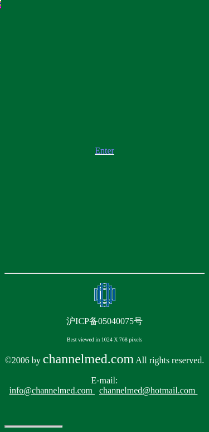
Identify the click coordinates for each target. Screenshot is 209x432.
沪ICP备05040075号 (104, 321)
